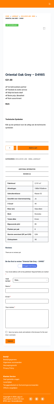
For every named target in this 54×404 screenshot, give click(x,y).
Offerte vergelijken (10, 388)
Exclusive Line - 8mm (23, 159)
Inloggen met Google (28, 266)
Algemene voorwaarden (12, 362)
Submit (10, 341)
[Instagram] (42, 399)
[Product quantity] (10, 148)
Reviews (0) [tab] (27, 174)
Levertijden (7, 382)
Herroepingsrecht (10, 365)
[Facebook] (31, 399)
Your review (10, 307)
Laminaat (37, 159)
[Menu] (50, 4)
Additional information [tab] (27, 169)
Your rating (8, 280)
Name (8, 286)
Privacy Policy (8, 368)
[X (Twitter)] (37, 399)
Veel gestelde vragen (11, 379)
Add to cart (33, 148)
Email (8, 296)
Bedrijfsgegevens (10, 360)
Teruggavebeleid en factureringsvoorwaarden (20, 385)
